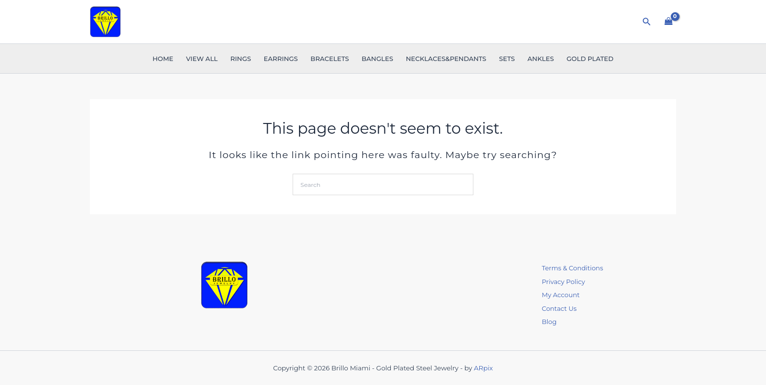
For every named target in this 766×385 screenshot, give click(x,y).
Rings (241, 58)
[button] (646, 22)
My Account (560, 295)
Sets (506, 58)
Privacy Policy (563, 281)
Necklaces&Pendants (446, 58)
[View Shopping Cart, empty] (668, 21)
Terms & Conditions (572, 268)
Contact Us (559, 308)
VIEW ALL (202, 58)
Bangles (377, 58)
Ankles (541, 58)
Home (162, 58)
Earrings (281, 58)
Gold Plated (590, 58)
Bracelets (330, 58)
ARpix (483, 368)
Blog (549, 321)
